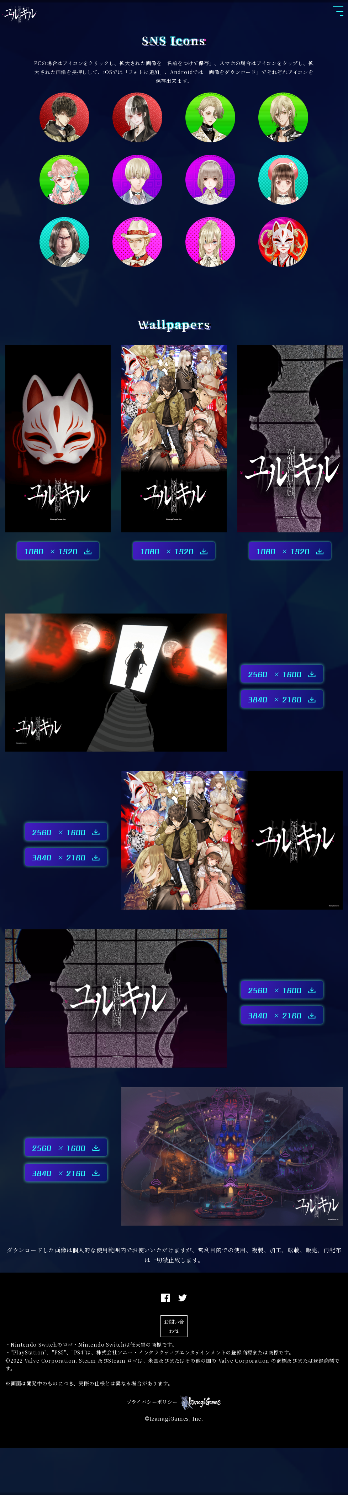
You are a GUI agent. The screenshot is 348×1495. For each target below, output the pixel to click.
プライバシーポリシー (152, 1449)
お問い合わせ (174, 1357)
